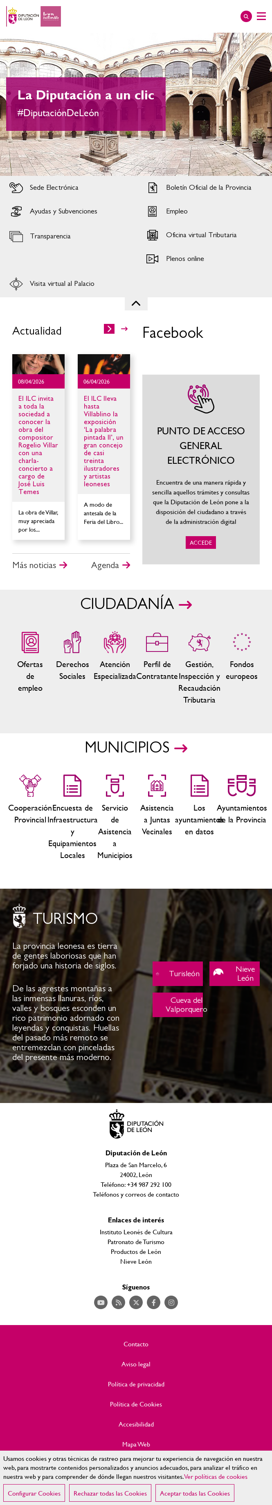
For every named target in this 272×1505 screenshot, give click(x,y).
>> (124, 329)
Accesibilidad (136, 1424)
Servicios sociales (72, 668)
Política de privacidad (136, 1384)
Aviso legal (136, 1364)
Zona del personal (157, 668)
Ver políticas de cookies (215, 1476)
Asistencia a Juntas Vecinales (157, 817)
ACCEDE (201, 469)
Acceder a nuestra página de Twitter (136, 1302)
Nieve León (234, 973)
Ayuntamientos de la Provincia (241, 817)
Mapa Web (136, 1444)
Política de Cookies (136, 1404)
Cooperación (30, 817)
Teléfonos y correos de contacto (136, 1194)
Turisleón (178, 973)
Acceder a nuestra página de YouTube (101, 1302)
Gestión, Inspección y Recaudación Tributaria (199, 668)
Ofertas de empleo (30, 668)
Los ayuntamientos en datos (199, 817)
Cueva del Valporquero (178, 1005)
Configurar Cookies (34, 1493)
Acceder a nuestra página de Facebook (153, 1302)
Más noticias (34, 565)
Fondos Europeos (241, 668)
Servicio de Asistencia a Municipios (115, 817)
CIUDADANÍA (127, 604)
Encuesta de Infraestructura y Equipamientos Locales (72, 817)
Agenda (105, 565)
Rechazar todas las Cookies (110, 1493)
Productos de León (136, 1251)
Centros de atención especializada (115, 668)
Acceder (68, 188)
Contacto (136, 1344)
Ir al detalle (38, 364)
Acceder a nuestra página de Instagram (171, 1302)
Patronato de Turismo (136, 1241)
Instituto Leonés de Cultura (136, 1231)
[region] (136, 1478)
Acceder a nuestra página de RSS (118, 1302)
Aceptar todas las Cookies (195, 1493)
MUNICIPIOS (127, 748)
